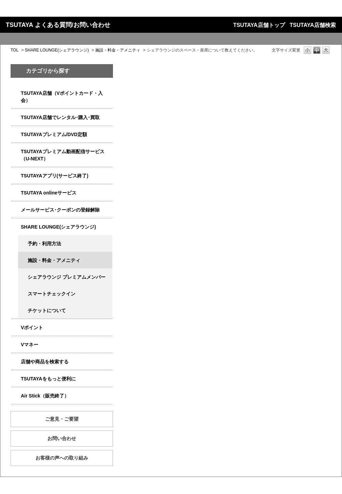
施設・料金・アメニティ (117, 50)
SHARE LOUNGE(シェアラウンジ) (57, 50)
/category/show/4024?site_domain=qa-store (16, 378)
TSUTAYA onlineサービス (48, 192)
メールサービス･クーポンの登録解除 (60, 210)
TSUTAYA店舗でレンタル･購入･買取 (60, 117)
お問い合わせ (61, 438)
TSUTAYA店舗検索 (313, 25)
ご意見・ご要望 (62, 419)
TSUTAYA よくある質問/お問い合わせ (58, 24)
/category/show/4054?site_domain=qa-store (16, 117)
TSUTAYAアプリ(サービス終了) (54, 175)
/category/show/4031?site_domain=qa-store (16, 134)
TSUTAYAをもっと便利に (48, 378)
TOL (14, 50)
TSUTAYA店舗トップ (259, 25)
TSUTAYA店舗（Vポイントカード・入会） (62, 96)
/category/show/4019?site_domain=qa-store (16, 175)
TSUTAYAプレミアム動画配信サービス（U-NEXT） (62, 155)
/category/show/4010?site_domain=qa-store (16, 193)
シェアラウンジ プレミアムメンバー (66, 277)
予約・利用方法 (44, 243)
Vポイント (32, 327)
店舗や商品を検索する (45, 361)
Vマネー (29, 344)
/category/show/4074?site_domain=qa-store (16, 327)
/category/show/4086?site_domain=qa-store (16, 361)
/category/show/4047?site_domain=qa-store (16, 93)
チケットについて (47, 310)
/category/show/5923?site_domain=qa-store (16, 151)
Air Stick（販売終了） (45, 395)
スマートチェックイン (51, 293)
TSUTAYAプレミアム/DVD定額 (54, 134)
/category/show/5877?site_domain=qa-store (16, 227)
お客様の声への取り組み (61, 458)
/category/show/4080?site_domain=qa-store (16, 210)
